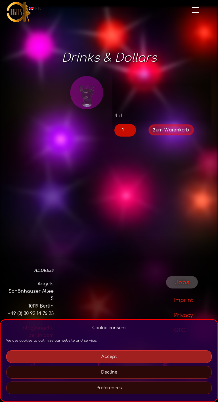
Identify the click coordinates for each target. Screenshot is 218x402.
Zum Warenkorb (171, 130)
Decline (109, 372)
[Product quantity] (125, 130)
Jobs (182, 282)
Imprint (183, 300)
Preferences (109, 387)
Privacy (183, 315)
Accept (109, 356)
